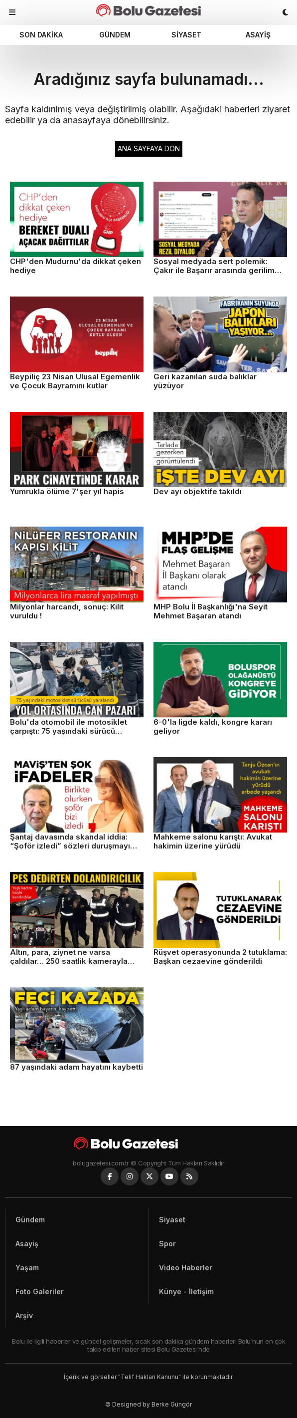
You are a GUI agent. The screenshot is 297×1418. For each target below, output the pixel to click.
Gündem (115, 34)
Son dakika (41, 34)
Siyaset (186, 34)
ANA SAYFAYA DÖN (149, 148)
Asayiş (258, 34)
